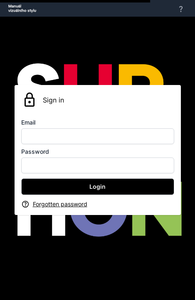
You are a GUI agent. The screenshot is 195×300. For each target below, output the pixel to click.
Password (35, 151)
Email (28, 122)
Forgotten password (60, 204)
